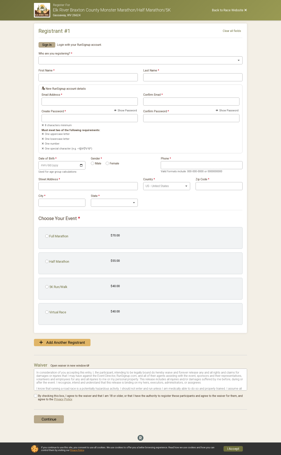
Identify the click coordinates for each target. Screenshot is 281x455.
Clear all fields (232, 31)
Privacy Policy (63, 399)
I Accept (233, 449)
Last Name (151, 70)
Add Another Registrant (62, 342)
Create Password (54, 111)
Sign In (47, 45)
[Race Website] (43, 10)
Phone (166, 158)
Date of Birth (48, 158)
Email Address (52, 94)
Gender (96, 158)
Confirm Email (153, 94)
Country (149, 179)
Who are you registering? (55, 53)
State (95, 196)
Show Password (125, 110)
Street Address (49, 179)
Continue (49, 419)
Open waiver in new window (70, 365)
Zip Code (202, 179)
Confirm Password (156, 111)
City (42, 196)
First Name (47, 70)
